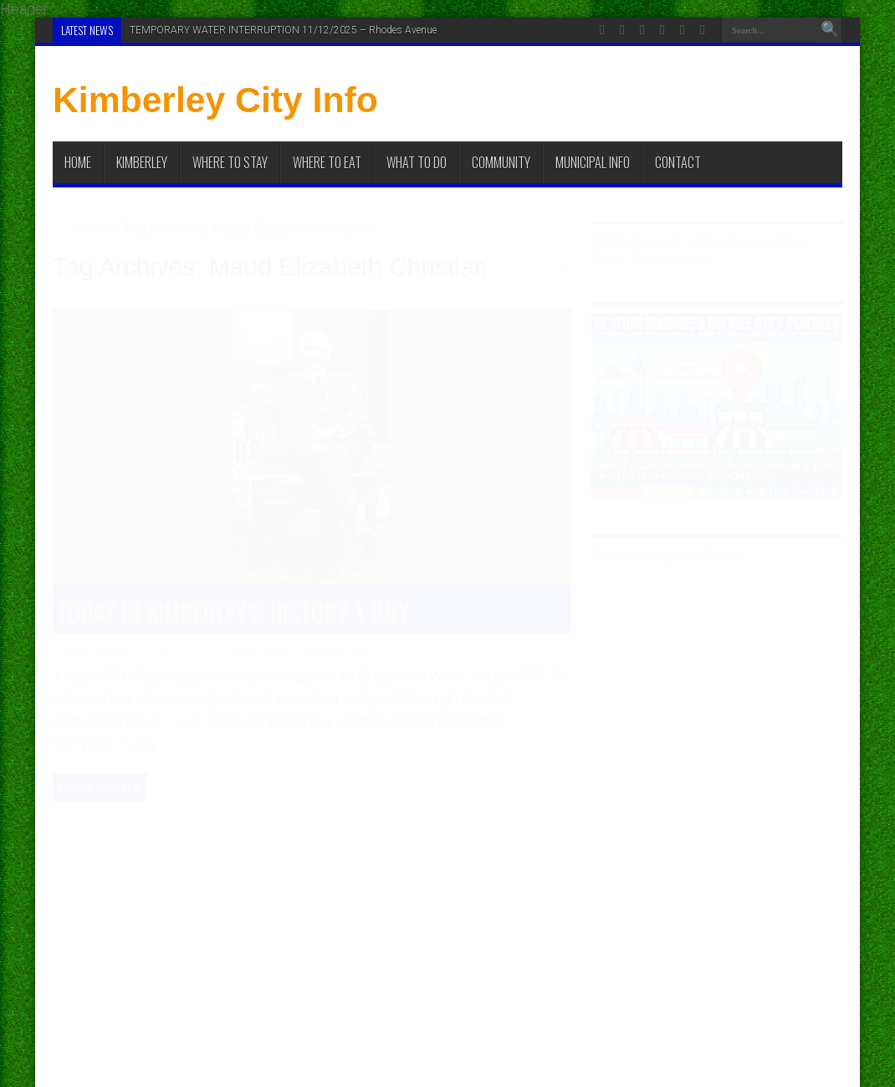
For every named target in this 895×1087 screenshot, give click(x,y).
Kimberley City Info (215, 99)
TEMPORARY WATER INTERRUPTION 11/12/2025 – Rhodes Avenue (283, 30)
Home (77, 162)
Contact (678, 162)
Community (501, 162)
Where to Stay (230, 162)
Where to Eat (327, 162)
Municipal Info (592, 162)
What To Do (416, 162)
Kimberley (141, 162)
